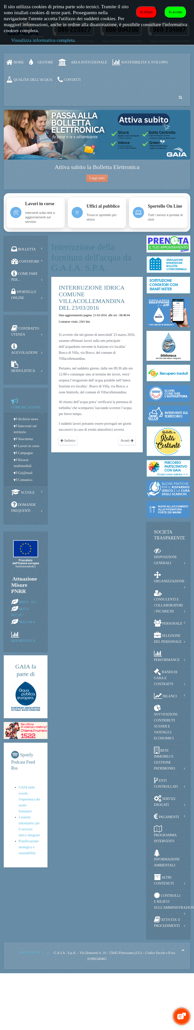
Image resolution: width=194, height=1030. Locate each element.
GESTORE (41, 62)
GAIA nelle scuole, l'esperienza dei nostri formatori (29, 799)
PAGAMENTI (166, 816)
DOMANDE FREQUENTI (23, 507)
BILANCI (165, 695)
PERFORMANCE (167, 656)
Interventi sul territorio (25, 429)
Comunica (23, 480)
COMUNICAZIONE (26, 403)
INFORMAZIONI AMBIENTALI (167, 858)
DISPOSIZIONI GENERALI (165, 556)
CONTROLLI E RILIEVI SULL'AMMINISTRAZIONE (172, 900)
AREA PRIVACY (31, 953)
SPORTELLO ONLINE (23, 294)
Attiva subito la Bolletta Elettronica (96, 167)
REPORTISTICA (23, 641)
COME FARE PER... (24, 276)
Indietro (67, 440)
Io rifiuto (146, 12)
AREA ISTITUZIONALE (82, 62)
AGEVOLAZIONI (24, 349)
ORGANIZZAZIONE (169, 577)
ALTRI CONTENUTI (164, 879)
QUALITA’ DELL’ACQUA (29, 79)
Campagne (23, 453)
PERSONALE (168, 623)
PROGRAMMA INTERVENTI (165, 834)
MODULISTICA (23, 367)
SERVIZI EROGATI (164, 801)
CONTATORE (25, 261)
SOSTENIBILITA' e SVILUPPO (140, 62)
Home (15, 62)
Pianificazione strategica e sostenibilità (29, 847)
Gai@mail (23, 473)
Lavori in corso (26, 446)
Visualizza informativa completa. (43, 40)
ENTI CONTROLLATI (166, 782)
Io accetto (175, 12)
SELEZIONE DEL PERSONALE (168, 638)
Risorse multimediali (23, 463)
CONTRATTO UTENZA (25, 330)
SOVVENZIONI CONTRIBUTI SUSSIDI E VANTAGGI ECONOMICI (166, 722)
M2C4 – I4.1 (28, 602)
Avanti (127, 440)
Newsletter (23, 439)
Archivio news (26, 419)
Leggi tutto (97, 178)
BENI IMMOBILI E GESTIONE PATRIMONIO (164, 758)
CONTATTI (69, 79)
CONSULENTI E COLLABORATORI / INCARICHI (168, 601)
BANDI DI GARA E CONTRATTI (165, 677)
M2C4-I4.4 (27, 622)
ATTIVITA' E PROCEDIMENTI (167, 922)
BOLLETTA (23, 248)
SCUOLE (23, 492)
